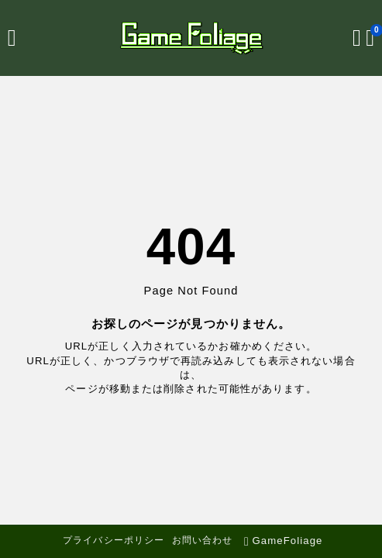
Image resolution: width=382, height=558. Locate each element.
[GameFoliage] (191, 38)
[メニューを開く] (12, 38)
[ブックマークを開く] (370, 38)
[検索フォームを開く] (357, 38)
